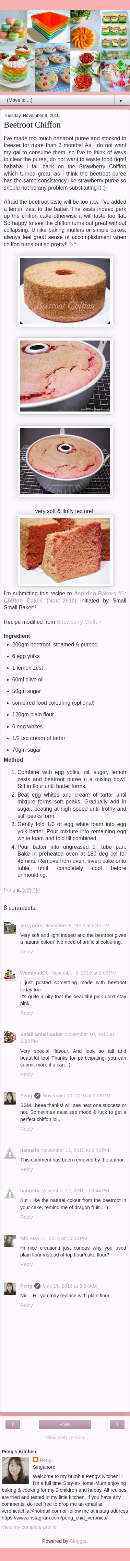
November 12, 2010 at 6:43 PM (75, 1150)
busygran (31, 925)
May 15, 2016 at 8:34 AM (70, 1286)
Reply (26, 951)
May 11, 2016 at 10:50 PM (58, 1238)
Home (64, 1424)
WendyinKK (34, 973)
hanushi (29, 1150)
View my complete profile (29, 1527)
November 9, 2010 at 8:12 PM (77, 925)
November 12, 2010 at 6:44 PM (75, 1190)
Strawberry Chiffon (78, 622)
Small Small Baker (41, 1034)
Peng (26, 1095)
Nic (24, 1238)
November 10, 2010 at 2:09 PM (76, 1095)
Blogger (78, 1541)
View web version (65, 1437)
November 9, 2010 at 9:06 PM (83, 973)
